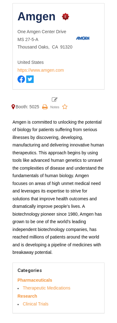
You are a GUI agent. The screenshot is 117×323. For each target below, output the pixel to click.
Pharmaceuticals (34, 280)
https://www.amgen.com (40, 70)
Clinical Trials (35, 303)
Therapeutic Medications (47, 287)
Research (27, 296)
